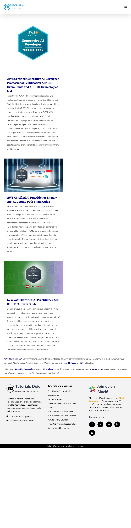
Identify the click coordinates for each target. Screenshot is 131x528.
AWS (6, 358)
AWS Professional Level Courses (62, 415)
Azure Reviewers (55, 399)
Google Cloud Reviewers (58, 428)
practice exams (96, 369)
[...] (18, 149)
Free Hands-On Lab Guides (60, 391)
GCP (20, 358)
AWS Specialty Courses (58, 419)
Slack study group (51, 369)
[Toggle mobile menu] (125, 7)
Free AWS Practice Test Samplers (62, 424)
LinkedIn (19, 369)
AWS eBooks (53, 395)
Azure (11, 358)
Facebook (28, 369)
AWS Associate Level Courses (60, 411)
